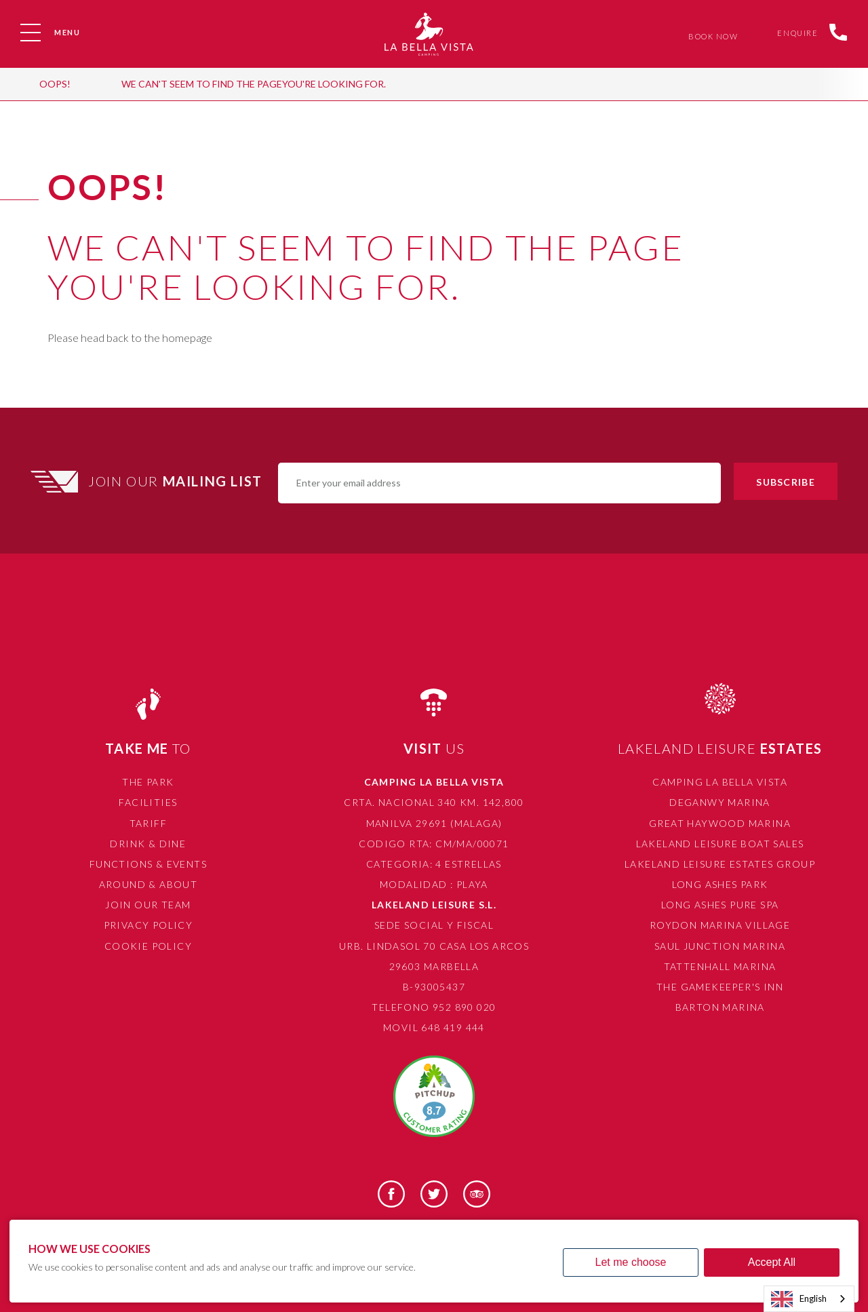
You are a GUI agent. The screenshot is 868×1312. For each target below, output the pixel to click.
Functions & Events (148, 864)
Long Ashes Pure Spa (720, 904)
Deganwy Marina (719, 802)
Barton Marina (720, 1007)
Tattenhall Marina (720, 966)
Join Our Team (148, 904)
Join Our (177, 481)
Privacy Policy (148, 925)
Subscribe (785, 482)
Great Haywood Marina (720, 823)
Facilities (148, 802)
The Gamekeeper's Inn (719, 986)
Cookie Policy (148, 946)
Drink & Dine (148, 843)
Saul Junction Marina (719, 946)
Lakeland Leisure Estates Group (720, 864)
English (799, 1299)
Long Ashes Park (720, 884)
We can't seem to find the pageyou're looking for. (253, 84)
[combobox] (809, 1299)
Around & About (148, 884)
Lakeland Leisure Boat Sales (720, 843)
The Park (148, 782)
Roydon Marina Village (720, 925)
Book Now (710, 36)
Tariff (148, 823)
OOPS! (55, 84)
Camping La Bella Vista (719, 782)
